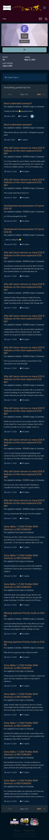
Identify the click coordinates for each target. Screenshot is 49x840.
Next (39, 94)
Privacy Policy (29, 831)
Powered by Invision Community (24, 836)
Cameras (40, 107)
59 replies (24, 171)
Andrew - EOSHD (22, 107)
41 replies (24, 547)
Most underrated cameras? (18, 103)
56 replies (24, 221)
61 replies (23, 116)
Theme (17, 831)
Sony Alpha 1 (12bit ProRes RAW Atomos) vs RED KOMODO (21, 528)
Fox (5, 107)
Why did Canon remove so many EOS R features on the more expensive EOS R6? (24, 150)
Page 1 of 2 (24, 94)
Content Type (12, 77)
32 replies (24, 634)
